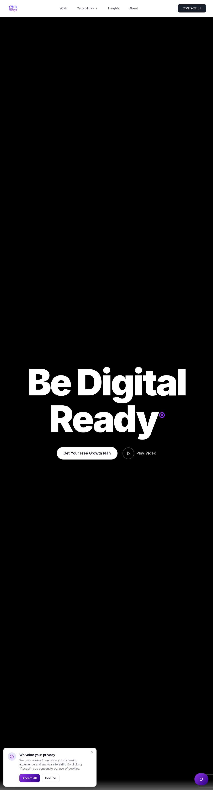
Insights (114, 8)
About (133, 8)
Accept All (30, 778)
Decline (50, 778)
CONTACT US (192, 8)
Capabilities (87, 8)
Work (63, 8)
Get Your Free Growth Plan (87, 453)
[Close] (92, 752)
